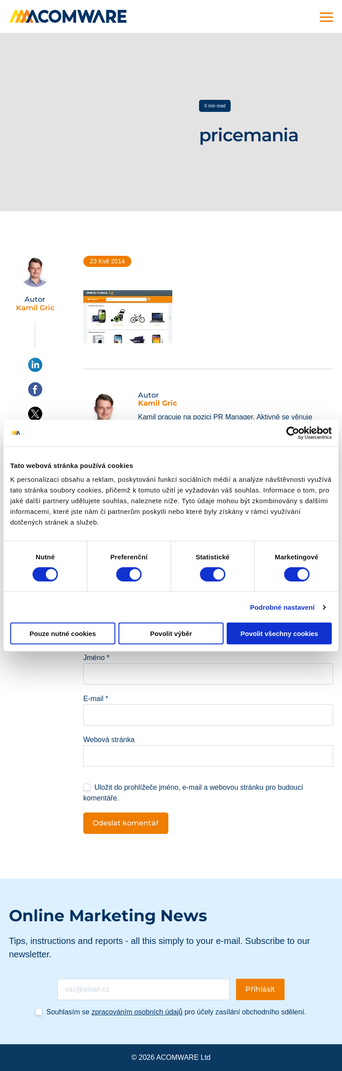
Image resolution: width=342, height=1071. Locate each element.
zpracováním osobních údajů (137, 1012)
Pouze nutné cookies (62, 633)
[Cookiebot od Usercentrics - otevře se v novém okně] (293, 432)
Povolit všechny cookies (279, 633)
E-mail (95, 698)
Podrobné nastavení (282, 607)
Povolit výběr (171, 633)
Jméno (96, 657)
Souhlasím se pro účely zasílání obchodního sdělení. (176, 1012)
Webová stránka (108, 739)
